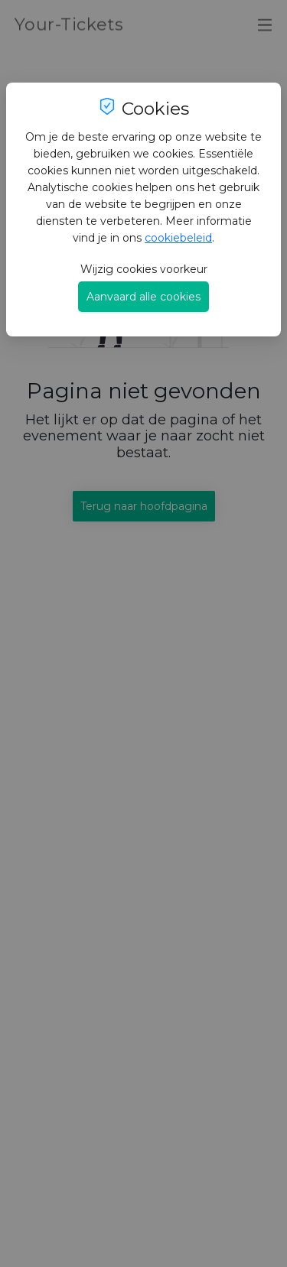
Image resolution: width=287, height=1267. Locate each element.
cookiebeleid (178, 238)
